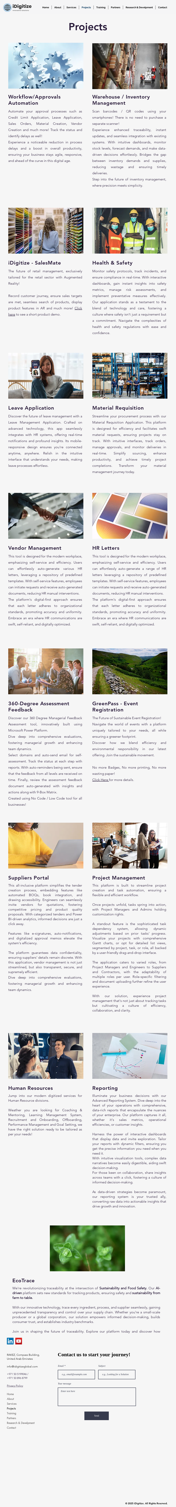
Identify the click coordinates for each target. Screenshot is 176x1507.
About (10, 1399)
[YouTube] (18, 1341)
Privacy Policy (15, 1385)
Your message (64, 1384)
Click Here (100, 780)
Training (11, 1413)
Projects (11, 1408)
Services (11, 1404)
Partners (11, 1418)
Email (61, 1366)
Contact (11, 1428)
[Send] (96, 1416)
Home (10, 1394)
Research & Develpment (19, 1423)
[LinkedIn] (10, 1341)
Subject (101, 1366)
